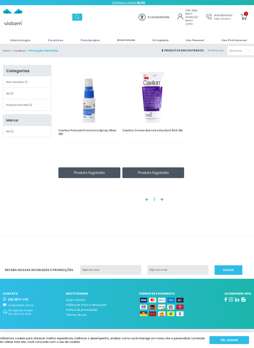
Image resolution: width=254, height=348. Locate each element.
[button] (240, 50)
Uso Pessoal (194, 36)
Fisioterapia (88, 36)
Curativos (54, 36)
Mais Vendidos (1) (17, 82)
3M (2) (9, 93)
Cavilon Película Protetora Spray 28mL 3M (87, 132)
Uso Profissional (233, 36)
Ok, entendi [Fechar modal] (229, 340)
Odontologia (18, 36)
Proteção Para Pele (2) (19, 105)
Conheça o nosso (128, 3)
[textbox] (81, 17)
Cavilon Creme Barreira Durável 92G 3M (152, 130)
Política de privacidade (81, 310)
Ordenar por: (216, 50)
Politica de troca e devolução (86, 305)
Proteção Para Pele (43, 51)
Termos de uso (76, 315)
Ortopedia (158, 36)
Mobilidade (123, 36)
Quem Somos (75, 300)
